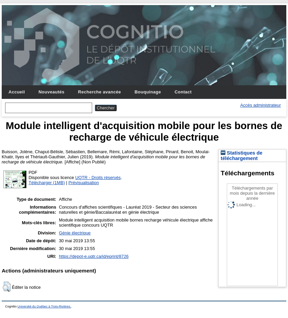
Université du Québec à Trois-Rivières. (44, 306)
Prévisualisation (83, 182)
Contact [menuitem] (182, 91)
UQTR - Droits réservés (98, 177)
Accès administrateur (260, 105)
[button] (7, 287)
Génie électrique (74, 232)
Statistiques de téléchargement (241, 155)
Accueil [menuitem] (17, 91)
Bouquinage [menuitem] (148, 91)
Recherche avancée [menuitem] (99, 91)
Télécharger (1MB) (47, 182)
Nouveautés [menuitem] (51, 91)
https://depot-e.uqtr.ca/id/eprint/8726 (94, 256)
